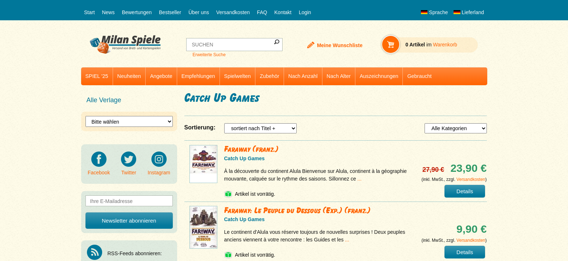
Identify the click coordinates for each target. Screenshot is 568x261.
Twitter (128, 163)
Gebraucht (419, 76)
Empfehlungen (198, 76)
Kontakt (282, 12)
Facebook (99, 163)
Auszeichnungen (379, 76)
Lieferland (469, 12)
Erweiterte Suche (208, 54)
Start (89, 12)
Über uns (198, 12)
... (360, 179)
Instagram (159, 163)
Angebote (161, 76)
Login (305, 12)
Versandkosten (233, 12)
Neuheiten (129, 76)
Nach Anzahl (303, 76)
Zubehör (269, 76)
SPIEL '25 (96, 76)
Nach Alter (339, 76)
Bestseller (170, 12)
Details (464, 191)
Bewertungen (137, 12)
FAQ (262, 12)
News (108, 12)
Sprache (434, 12)
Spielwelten (237, 76)
